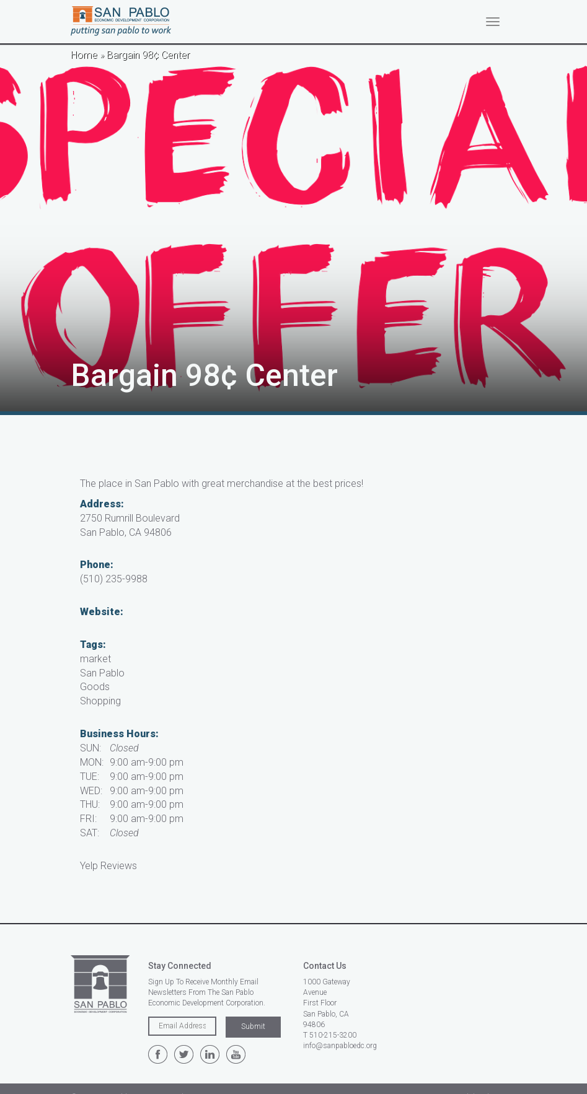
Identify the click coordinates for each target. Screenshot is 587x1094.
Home (84, 55)
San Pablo (102, 673)
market (95, 659)
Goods (95, 687)
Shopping (100, 701)
